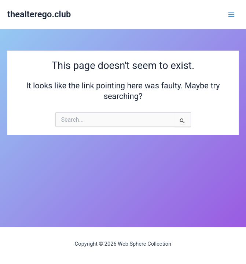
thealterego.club (39, 14)
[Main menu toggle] (231, 14)
